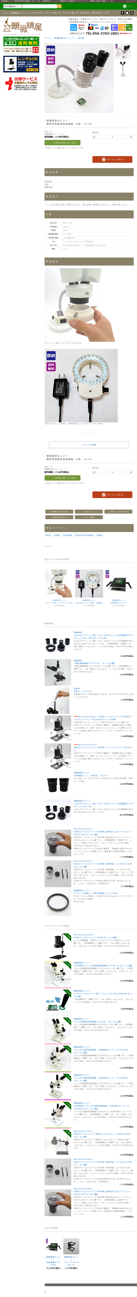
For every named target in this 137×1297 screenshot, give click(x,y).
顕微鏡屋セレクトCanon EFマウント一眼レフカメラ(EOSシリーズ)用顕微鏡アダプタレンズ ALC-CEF (104, 803)
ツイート (49, 547)
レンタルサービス (35, 13)
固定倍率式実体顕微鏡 (84, 535)
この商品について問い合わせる (118, 511)
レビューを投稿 (89, 445)
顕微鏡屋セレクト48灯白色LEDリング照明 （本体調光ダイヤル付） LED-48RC (89, 602)
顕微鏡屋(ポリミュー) (65, 38)
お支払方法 (84, 13)
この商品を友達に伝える (59, 517)
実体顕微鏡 (67, 535)
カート (131, 6)
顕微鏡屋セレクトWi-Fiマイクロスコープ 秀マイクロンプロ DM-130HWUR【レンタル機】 (103, 994)
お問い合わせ (96, 13)
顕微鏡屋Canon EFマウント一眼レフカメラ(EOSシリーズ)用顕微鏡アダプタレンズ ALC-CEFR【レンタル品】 (104, 635)
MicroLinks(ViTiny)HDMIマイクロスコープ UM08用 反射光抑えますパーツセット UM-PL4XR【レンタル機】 (103, 832)
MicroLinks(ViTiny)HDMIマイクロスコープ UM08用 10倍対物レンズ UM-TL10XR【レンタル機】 (103, 864)
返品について (88, 511)
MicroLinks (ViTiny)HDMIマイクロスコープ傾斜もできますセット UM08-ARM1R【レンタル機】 (102, 1134)
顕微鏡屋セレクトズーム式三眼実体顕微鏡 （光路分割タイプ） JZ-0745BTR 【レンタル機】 (102, 1078)
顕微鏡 (57, 535)
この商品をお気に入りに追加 (62, 142)
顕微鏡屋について (18, 13)
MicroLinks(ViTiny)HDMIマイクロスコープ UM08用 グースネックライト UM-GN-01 (103, 747)
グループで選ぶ (70, 13)
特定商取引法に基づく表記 (59, 511)
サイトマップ (131, 1)
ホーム (6, 13)
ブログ (107, 13)
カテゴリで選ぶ (52, 13)
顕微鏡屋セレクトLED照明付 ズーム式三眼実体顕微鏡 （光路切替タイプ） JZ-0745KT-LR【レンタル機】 (102, 1106)
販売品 (81, 38)
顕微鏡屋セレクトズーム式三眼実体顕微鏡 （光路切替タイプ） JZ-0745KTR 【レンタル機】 (102, 1050)
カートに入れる (115, 159)
